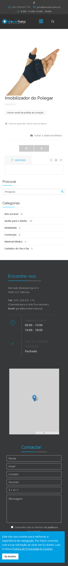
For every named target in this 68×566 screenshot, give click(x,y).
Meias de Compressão (26, 148)
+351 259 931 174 (21, 7)
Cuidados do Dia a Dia (19, 248)
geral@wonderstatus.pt (48, 7)
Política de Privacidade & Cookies (32, 549)
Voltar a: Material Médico (46, 135)
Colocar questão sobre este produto (26, 123)
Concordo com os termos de (34, 529)
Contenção (12, 235)
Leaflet (41, 433)
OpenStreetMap (54, 433)
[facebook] (34, 2)
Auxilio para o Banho (18, 221)
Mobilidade (12, 228)
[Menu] (41, 21)
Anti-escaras (13, 214)
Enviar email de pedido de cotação (25, 112)
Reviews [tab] (18, 160)
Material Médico (15, 241)
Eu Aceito (10, 556)
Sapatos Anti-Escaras (41, 148)
